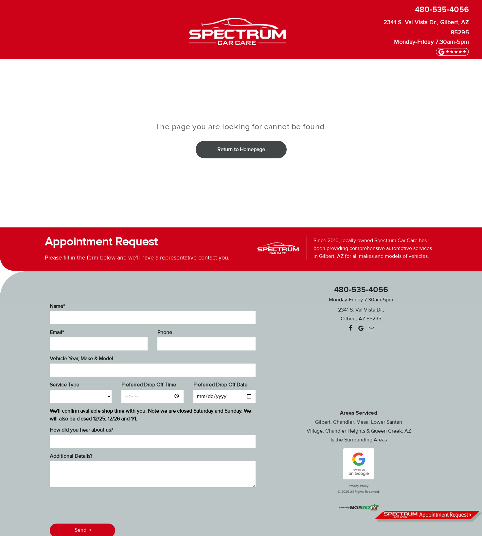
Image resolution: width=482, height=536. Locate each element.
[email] (371, 329)
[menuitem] (82, 69)
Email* (57, 332)
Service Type (64, 385)
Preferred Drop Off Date (220, 385)
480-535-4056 (442, 9)
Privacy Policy (358, 486)
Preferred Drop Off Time (148, 385)
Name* (57, 306)
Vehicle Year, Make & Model (81, 358)
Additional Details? (71, 456)
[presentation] (99, 504)
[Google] (361, 329)
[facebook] (351, 329)
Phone (164, 332)
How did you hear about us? (81, 430)
